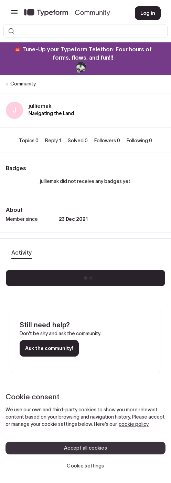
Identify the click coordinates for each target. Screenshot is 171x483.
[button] (14, 14)
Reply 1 (53, 140)
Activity (21, 252)
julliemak (40, 106)
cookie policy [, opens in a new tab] (134, 424)
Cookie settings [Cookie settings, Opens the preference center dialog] (85, 466)
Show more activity (85, 276)
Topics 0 (29, 140)
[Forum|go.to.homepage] (74, 13)
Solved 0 (78, 140)
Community (23, 83)
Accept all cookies (85, 448)
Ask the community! (49, 348)
